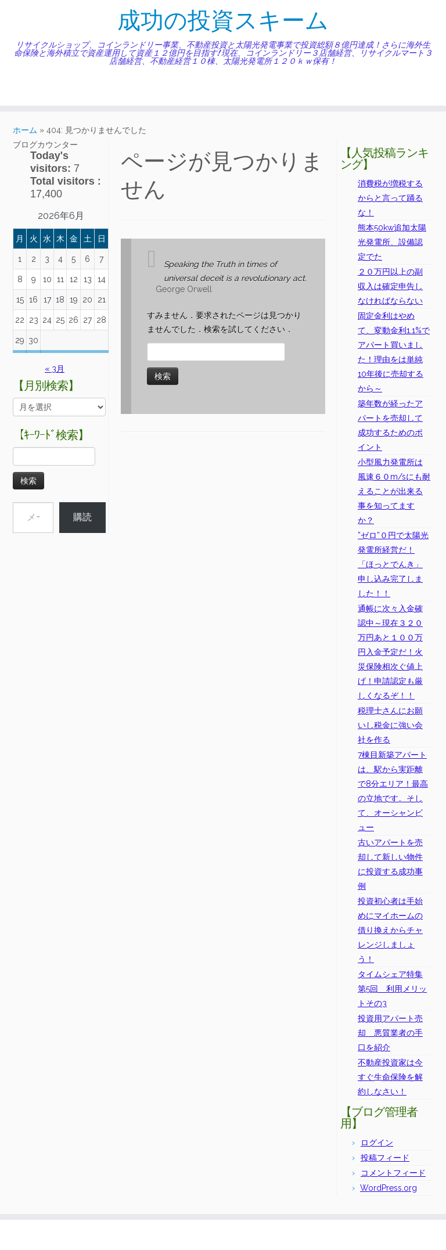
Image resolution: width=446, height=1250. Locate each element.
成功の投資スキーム (223, 20)
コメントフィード (393, 1172)
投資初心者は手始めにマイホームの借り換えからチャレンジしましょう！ (390, 930)
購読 (82, 517)
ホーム (25, 130)
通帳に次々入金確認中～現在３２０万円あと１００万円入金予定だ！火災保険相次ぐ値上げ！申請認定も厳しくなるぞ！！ (390, 652)
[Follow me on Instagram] (47, 88)
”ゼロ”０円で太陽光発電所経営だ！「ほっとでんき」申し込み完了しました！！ (393, 564)
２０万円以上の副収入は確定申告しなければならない (390, 286)
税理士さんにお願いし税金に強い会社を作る (390, 725)
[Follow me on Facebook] (40, 88)
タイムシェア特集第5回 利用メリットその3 (392, 989)
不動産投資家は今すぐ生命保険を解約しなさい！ (390, 1077)
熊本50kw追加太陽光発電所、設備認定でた (392, 242)
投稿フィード (385, 1157)
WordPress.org (388, 1188)
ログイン (377, 1142)
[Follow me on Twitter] (32, 88)
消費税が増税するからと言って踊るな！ (390, 198)
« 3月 (54, 368)
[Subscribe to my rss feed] (17, 88)
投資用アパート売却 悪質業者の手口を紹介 (390, 1033)
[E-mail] (24, 88)
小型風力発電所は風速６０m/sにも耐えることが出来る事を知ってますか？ (394, 491)
